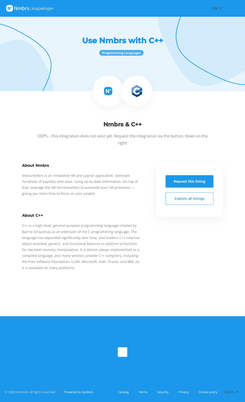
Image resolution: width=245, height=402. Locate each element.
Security (163, 392)
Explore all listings (190, 198)
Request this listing (189, 181)
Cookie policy (208, 392)
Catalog (123, 392)
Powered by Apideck (78, 392)
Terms (143, 392)
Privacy (183, 392)
